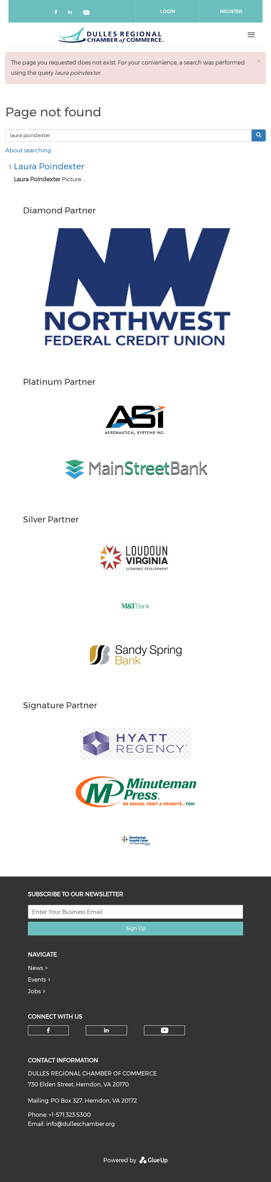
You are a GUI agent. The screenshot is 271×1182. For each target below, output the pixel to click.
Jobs (34, 991)
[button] (258, 61)
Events (37, 979)
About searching (28, 150)
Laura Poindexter (49, 166)
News (35, 968)
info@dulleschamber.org (80, 1124)
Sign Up (135, 928)
